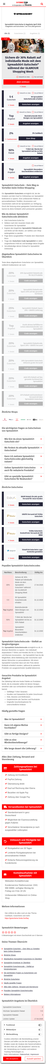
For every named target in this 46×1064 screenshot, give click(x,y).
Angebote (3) (35, 33)
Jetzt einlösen (23, 82)
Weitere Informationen (12, 994)
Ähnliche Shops (10, 955)
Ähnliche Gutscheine (12, 979)
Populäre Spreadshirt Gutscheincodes (18, 991)
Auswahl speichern (34, 1059)
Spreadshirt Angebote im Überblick (17, 963)
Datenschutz (24, 1054)
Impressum (34, 1054)
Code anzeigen (30, 281)
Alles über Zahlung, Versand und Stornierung (21, 987)
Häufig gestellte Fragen (13, 983)
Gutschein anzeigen (30, 104)
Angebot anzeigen (31, 123)
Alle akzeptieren (12, 1059)
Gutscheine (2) (20, 33)
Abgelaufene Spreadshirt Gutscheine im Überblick (23, 959)
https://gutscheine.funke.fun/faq (17, 918)
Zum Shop (30, 138)
